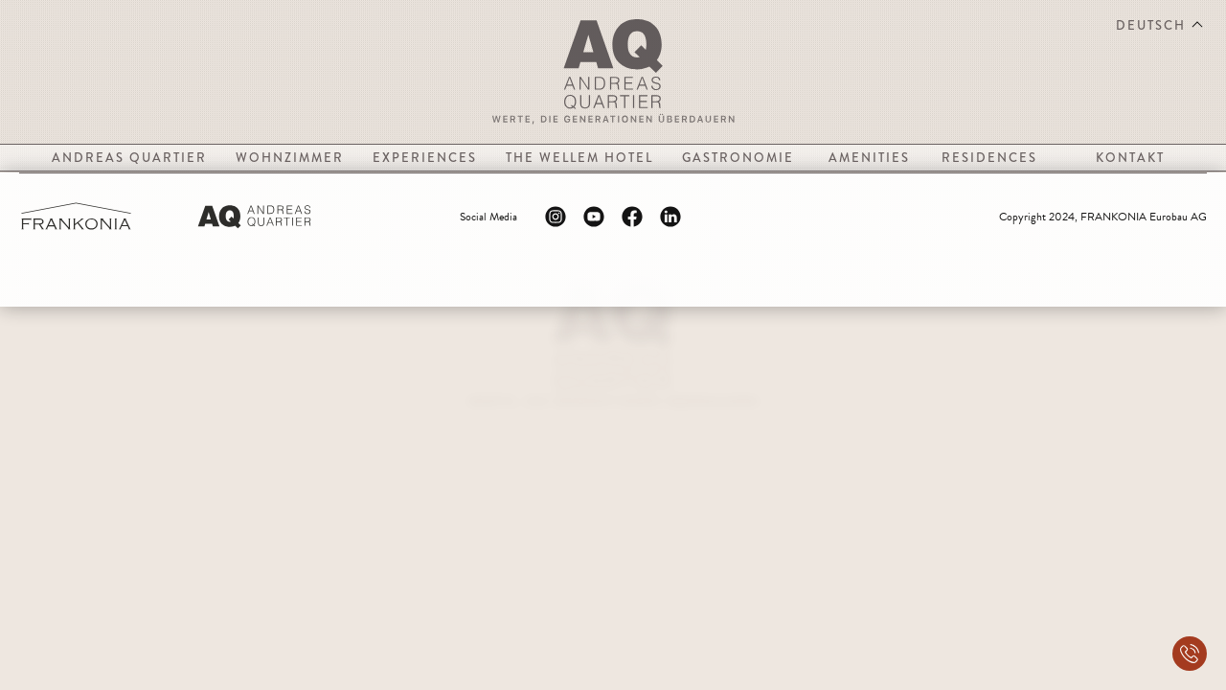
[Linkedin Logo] (670, 216)
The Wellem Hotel (579, 158)
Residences (989, 158)
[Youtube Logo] (593, 216)
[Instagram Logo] (555, 216)
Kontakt (1130, 158)
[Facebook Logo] (632, 216)
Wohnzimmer (290, 158)
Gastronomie (738, 158)
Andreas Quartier (129, 158)
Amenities (869, 158)
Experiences (425, 158)
